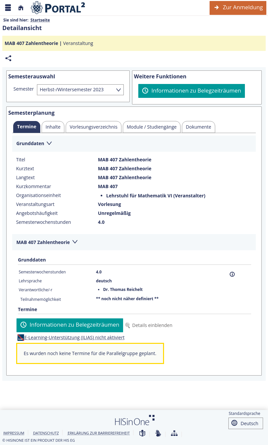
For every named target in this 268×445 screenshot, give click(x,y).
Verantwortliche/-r (35, 290)
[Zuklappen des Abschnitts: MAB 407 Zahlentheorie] (134, 242)
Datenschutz (46, 432)
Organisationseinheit (38, 195)
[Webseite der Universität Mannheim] (58, 8)
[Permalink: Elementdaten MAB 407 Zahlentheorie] (8, 58)
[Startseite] (21, 8)
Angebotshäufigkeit (37, 213)
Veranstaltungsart (35, 204)
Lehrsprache (30, 281)
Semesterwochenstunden (43, 222)
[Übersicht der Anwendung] (174, 433)
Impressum (13, 432)
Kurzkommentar (33, 186)
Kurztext (25, 169)
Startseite (40, 20)
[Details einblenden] (150, 325)
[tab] (26, 127)
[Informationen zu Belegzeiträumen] (191, 91)
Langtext (25, 178)
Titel (20, 160)
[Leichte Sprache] (142, 433)
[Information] (232, 274)
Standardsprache (244, 413)
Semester (24, 89)
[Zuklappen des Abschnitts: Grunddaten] (134, 144)
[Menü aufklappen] (8, 8)
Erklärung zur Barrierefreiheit (99, 432)
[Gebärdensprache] (158, 433)
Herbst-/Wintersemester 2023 (72, 89)
